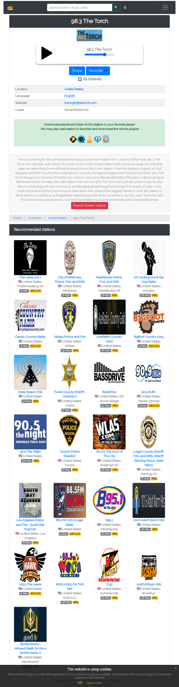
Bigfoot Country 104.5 (149, 336)
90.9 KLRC (148, 392)
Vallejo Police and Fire (70, 336)
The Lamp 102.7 (30, 277)
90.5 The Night (30, 451)
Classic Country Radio (30, 336)
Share (77, 70)
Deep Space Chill (30, 392)
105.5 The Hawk (30, 584)
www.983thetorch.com (80, 103)
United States (73, 89)
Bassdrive (109, 392)
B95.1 (109, 520)
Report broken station (89, 205)
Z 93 (109, 584)
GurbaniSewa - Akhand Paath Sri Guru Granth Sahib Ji (30, 648)
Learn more (94, 683)
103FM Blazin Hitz (148, 584)
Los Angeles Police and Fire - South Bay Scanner (30, 524)
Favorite (98, 70)
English (69, 96)
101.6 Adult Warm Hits (148, 520)
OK (79, 683)
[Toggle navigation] (165, 7)
